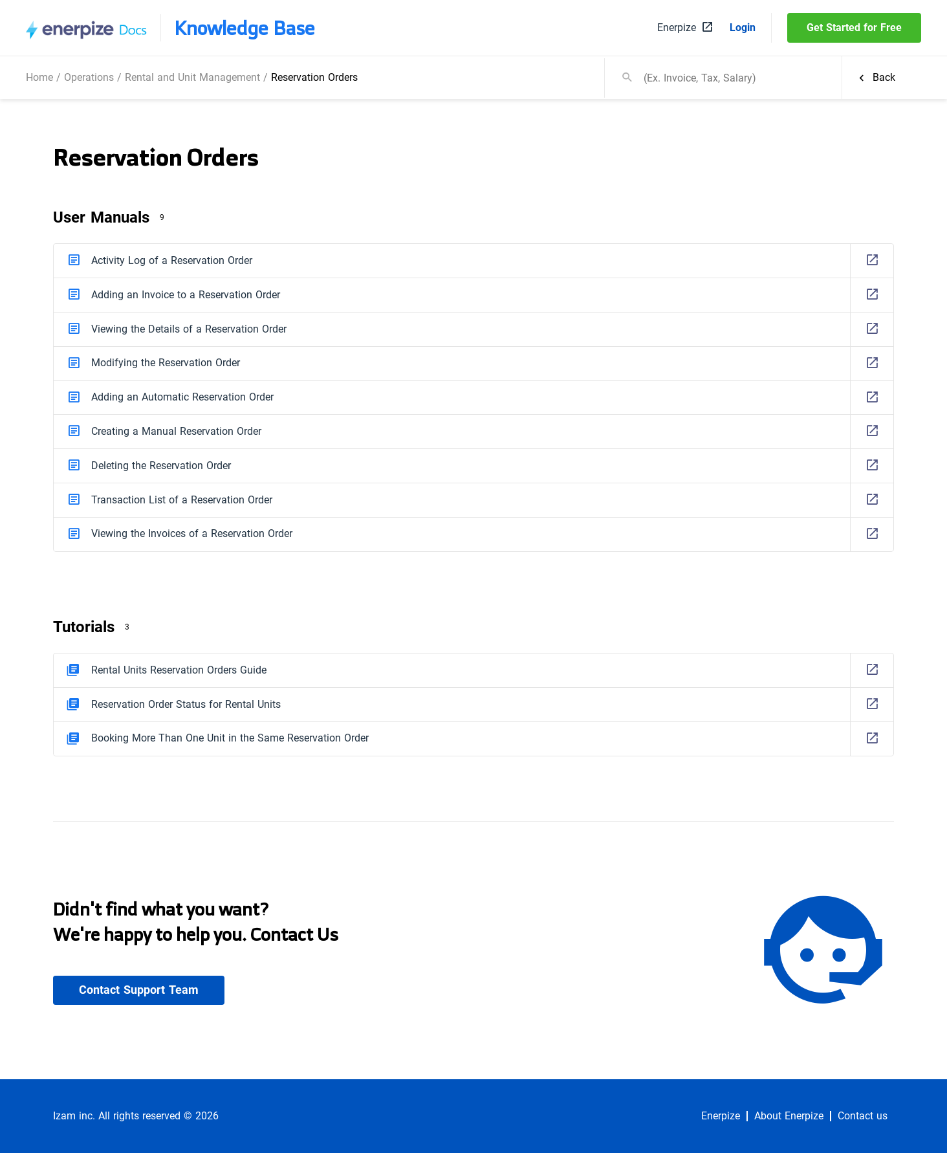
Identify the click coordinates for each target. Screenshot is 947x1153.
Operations (89, 77)
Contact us (862, 1116)
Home (39, 77)
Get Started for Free (854, 27)
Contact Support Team (139, 990)
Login (743, 28)
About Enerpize (788, 1116)
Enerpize (720, 1116)
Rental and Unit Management (192, 77)
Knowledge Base (244, 27)
